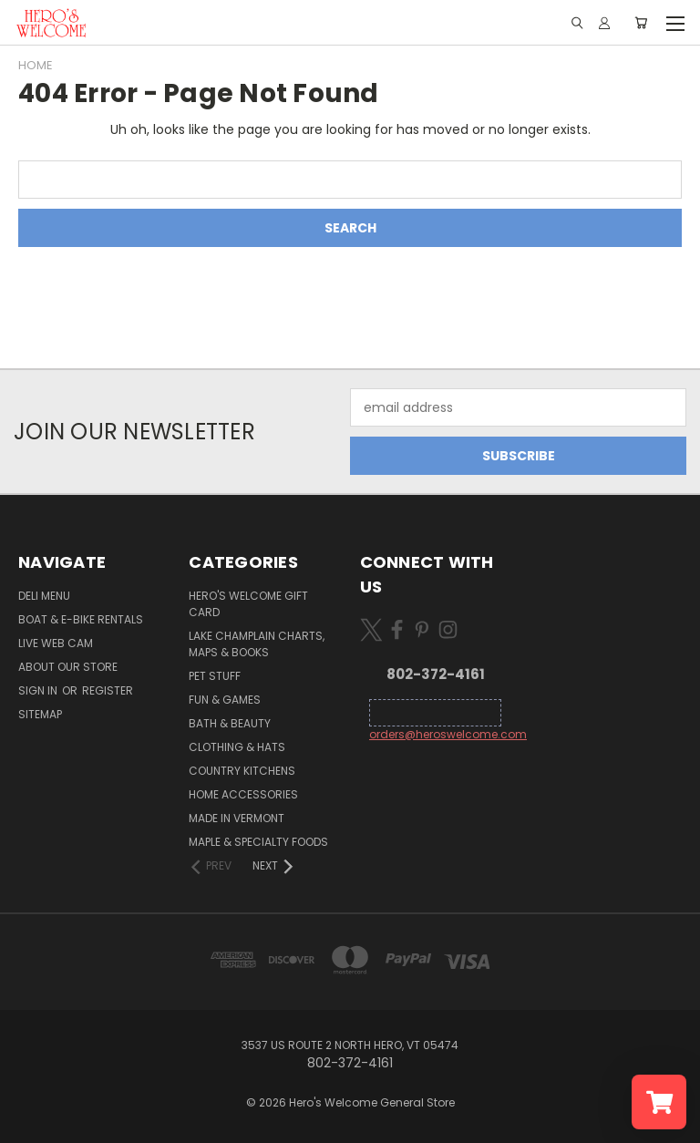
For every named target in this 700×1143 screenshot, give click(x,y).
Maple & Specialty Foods (258, 842)
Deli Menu (44, 595)
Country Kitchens (242, 770)
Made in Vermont (236, 818)
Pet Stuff (215, 676)
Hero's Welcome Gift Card (248, 604)
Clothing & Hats (237, 747)
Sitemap (40, 714)
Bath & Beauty (230, 723)
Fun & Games (225, 699)
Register (107, 690)
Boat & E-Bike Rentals (80, 619)
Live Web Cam (55, 643)
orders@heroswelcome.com (448, 734)
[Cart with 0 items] (641, 22)
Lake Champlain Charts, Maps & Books (256, 644)
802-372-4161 (435, 674)
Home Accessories (243, 794)
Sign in (39, 690)
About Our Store (68, 666)
